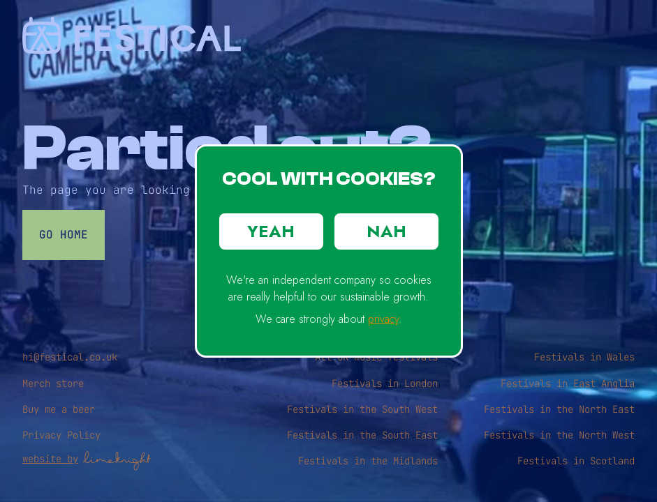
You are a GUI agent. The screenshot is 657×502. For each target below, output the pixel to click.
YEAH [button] (271, 231)
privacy (383, 319)
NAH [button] (386, 231)
